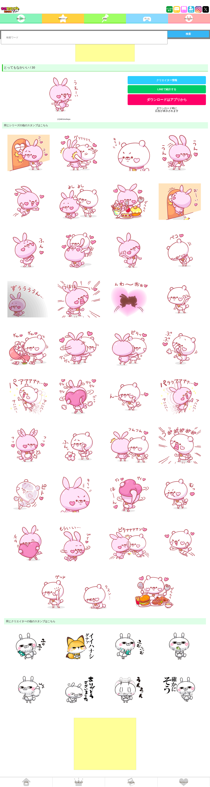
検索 (188, 33)
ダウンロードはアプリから (167, 100)
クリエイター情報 (166, 80)
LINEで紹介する (166, 89)
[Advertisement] (105, 52)
